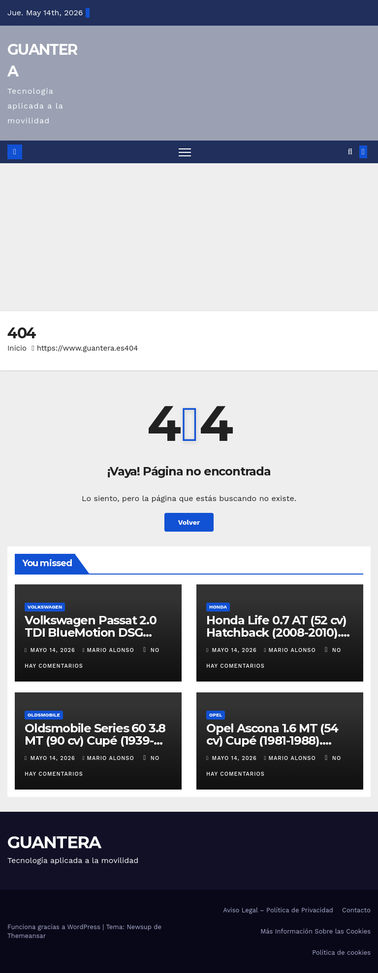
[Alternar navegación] (185, 152)
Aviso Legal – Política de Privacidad (278, 910)
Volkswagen (45, 607)
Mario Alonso (109, 650)
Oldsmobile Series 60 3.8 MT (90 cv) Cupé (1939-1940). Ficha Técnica (95, 740)
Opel (215, 715)
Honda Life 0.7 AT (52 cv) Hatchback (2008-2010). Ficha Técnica (276, 632)
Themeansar (26, 935)
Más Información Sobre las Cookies (315, 931)
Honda (218, 607)
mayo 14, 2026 (54, 650)
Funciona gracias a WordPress (54, 927)
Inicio (17, 348)
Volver (189, 522)
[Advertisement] (189, 237)
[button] (350, 151)
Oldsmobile (44, 715)
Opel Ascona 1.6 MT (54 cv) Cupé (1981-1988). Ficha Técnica (272, 740)
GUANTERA (53, 842)
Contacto (356, 910)
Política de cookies (341, 952)
